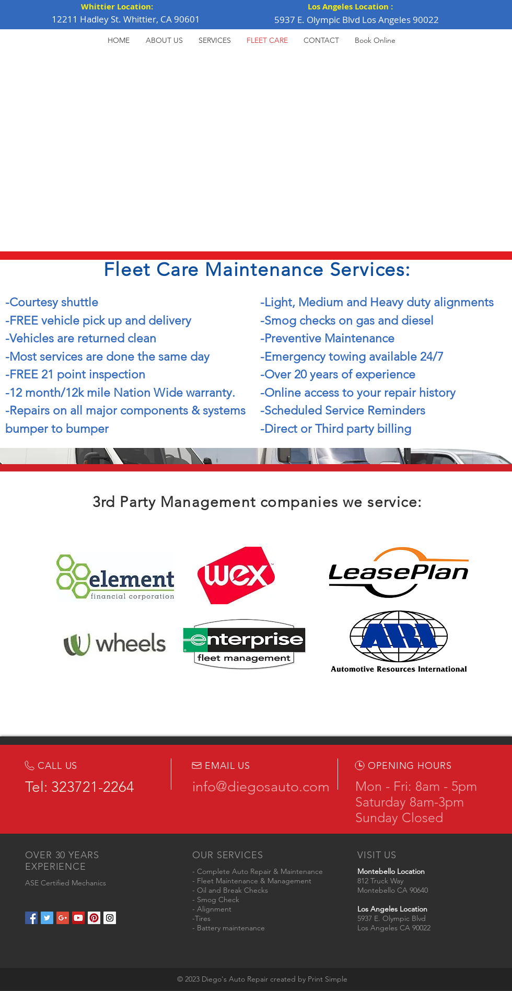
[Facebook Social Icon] (31, 918)
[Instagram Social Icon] (109, 918)
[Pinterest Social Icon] (94, 918)
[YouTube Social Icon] (78, 918)
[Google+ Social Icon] (62, 918)
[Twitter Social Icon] (47, 918)
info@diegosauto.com (261, 786)
